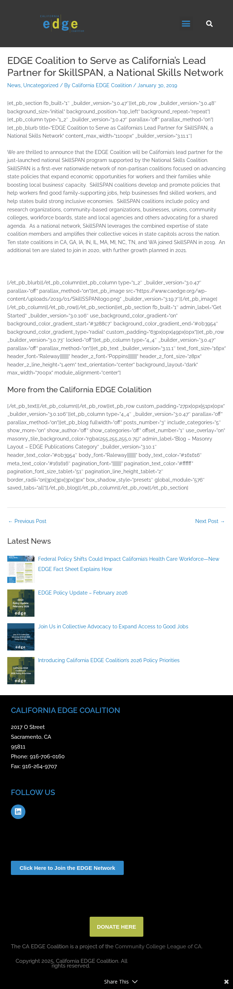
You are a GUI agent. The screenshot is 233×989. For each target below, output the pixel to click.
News (14, 85)
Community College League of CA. (159, 946)
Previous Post (27, 521)
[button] (186, 24)
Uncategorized (40, 85)
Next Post (210, 521)
